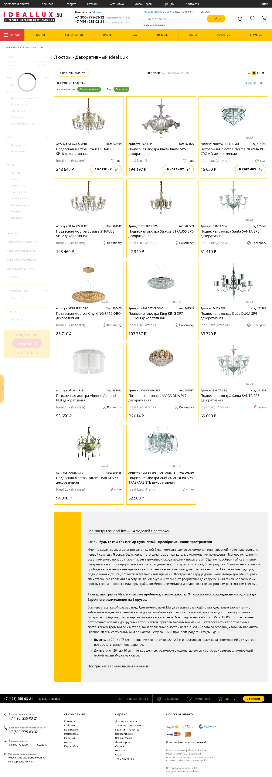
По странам (71, 729)
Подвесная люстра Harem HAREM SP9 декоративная (87, 480)
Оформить (254, 698)
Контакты (192, 4)
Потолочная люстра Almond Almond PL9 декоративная (86, 397)
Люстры (121, 89)
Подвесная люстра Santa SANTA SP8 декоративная (230, 397)
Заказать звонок (49, 698)
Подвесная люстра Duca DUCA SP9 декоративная (229, 315)
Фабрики (69, 725)
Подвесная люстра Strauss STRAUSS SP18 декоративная (85, 151)
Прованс (17, 217)
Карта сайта (71, 746)
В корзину (106, 169)
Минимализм (20, 204)
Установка (117, 4)
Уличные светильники (26, 123)
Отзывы (92, 4)
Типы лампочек (124, 758)
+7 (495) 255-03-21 (102, 21)
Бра (15, 85)
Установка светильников (129, 725)
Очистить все (255, 83)
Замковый (18, 192)
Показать (27, 343)
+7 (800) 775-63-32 (102, 17)
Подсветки (19, 104)
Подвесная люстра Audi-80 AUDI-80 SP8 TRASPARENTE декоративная (160, 480)
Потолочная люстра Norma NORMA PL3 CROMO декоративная (233, 151)
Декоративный (89, 89)
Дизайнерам (143, 4)
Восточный (19, 185)
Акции (68, 742)
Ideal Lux (18, 298)
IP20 (15, 276)
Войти (264, 4)
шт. (224, 698)
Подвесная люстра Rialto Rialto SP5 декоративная (157, 151)
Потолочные (20, 151)
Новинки (69, 738)
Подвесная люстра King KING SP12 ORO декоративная (88, 315)
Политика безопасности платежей (186, 742)
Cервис (121, 714)
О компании (74, 714)
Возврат (70, 4)
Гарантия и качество (127, 729)
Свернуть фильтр (73, 73)
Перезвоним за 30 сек (156, 11)
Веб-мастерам (123, 738)
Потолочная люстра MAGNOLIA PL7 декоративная (157, 397)
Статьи (119, 754)
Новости (120, 750)
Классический (20, 198)
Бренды (169, 4)
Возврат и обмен (125, 733)
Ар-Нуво (17, 172)
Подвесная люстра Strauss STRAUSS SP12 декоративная (85, 233)
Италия (17, 319)
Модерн (17, 211)
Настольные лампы (24, 98)
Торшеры (18, 117)
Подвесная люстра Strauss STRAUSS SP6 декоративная (161, 233)
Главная (10, 47)
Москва (97, 12)
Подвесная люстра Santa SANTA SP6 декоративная (230, 233)
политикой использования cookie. (188, 760)
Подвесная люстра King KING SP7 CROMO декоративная (155, 315)
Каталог (12, 35)
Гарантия (46, 4)
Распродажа (71, 733)
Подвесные (20, 145)
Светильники (21, 110)
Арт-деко (17, 179)
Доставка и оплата (16, 4)
